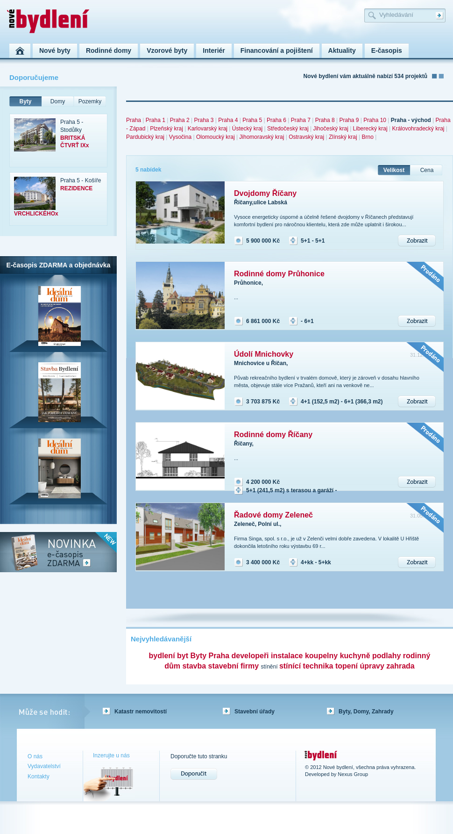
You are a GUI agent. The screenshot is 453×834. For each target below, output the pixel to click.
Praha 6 (276, 120)
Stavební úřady (254, 711)
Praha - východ (411, 120)
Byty (25, 101)
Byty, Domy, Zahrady (366, 711)
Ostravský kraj (306, 137)
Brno (367, 137)
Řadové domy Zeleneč (273, 515)
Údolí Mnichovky (263, 354)
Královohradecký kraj (418, 128)
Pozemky (89, 101)
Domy (57, 101)
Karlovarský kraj (207, 128)
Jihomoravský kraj (261, 137)
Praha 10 (374, 120)
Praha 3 (203, 120)
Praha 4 (228, 120)
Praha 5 (252, 120)
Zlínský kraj (343, 137)
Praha (133, 120)
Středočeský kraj (288, 128)
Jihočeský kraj (330, 128)
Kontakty (39, 776)
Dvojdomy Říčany (265, 193)
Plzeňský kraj (166, 128)
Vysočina (180, 137)
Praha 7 (301, 120)
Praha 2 (180, 120)
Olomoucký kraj (215, 137)
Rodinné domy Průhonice (279, 274)
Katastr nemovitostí (140, 711)
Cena (427, 170)
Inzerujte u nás (111, 755)
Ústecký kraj (247, 128)
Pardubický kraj (145, 137)
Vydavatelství (44, 766)
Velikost (393, 170)
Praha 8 (325, 120)
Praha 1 (155, 120)
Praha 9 (349, 120)
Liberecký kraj (370, 128)
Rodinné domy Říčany (273, 435)
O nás (35, 756)
